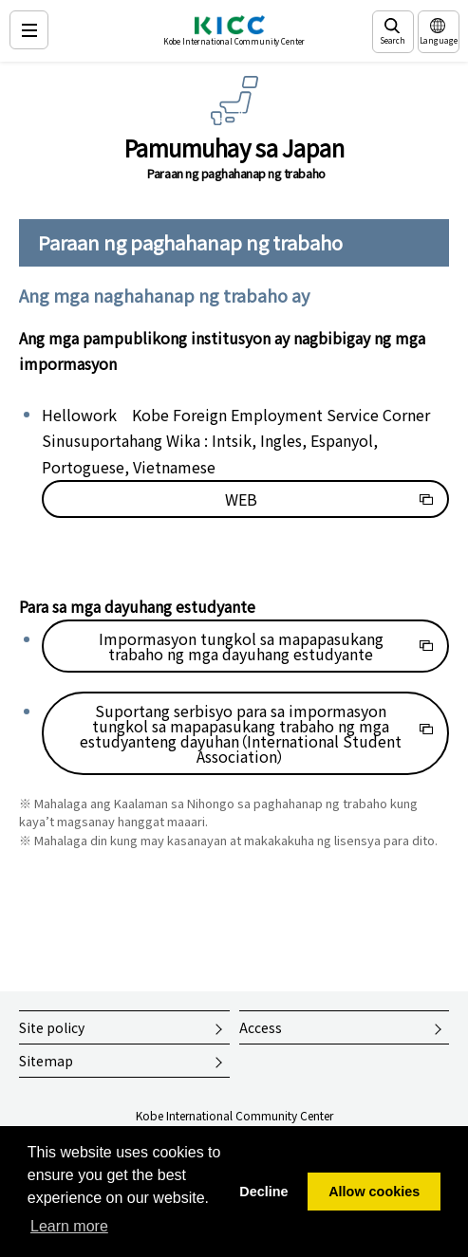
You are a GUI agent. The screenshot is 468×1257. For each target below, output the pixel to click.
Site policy (51, 1027)
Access (260, 1027)
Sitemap (46, 1060)
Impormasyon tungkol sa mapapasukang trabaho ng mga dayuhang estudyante (241, 646)
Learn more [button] (69, 1226)
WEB (241, 499)
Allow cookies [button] (374, 1191)
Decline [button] (263, 1191)
